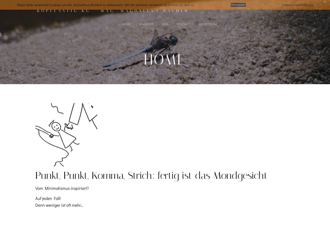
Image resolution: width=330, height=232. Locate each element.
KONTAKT (183, 24)
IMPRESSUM (207, 24)
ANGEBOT (146, 24)
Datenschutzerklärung (297, 5)
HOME (126, 24)
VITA (165, 24)
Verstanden (238, 4)
